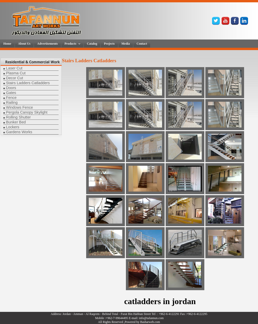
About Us (24, 43)
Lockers (12, 127)
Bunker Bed (16, 122)
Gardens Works (19, 132)
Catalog (92, 43)
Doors (11, 88)
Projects (109, 43)
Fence (11, 98)
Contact (141, 43)
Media (126, 43)
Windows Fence (19, 107)
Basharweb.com (150, 322)
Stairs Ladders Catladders (28, 83)
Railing (12, 102)
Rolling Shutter (18, 117)
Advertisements (47, 43)
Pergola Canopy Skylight (26, 112)
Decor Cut (14, 78)
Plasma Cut (16, 73)
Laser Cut (14, 68)
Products (70, 44)
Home (7, 43)
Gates (11, 93)
